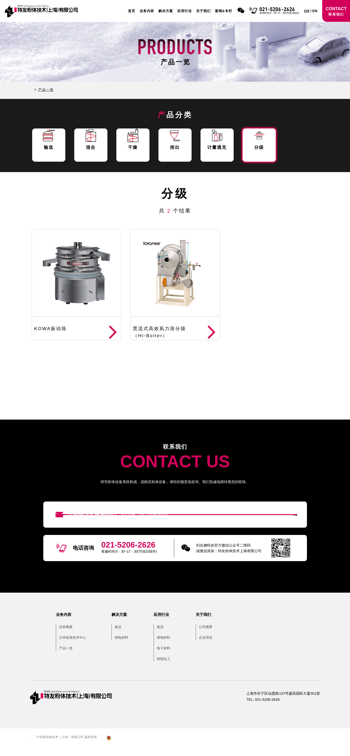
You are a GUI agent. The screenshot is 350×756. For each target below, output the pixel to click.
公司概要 (213, 637)
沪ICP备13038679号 (128, 747)
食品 (125, 637)
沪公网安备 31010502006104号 (172, 747)
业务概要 (73, 637)
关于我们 (203, 11)
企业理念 (213, 648)
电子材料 (171, 658)
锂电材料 (128, 648)
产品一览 (73, 658)
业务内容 (147, 11)
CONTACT (336, 11)
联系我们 (296, 625)
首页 (131, 11)
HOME (39, 90)
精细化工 (171, 669)
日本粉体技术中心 (79, 648)
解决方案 (165, 11)
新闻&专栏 (223, 11)
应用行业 (184, 11)
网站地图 (36, 747)
